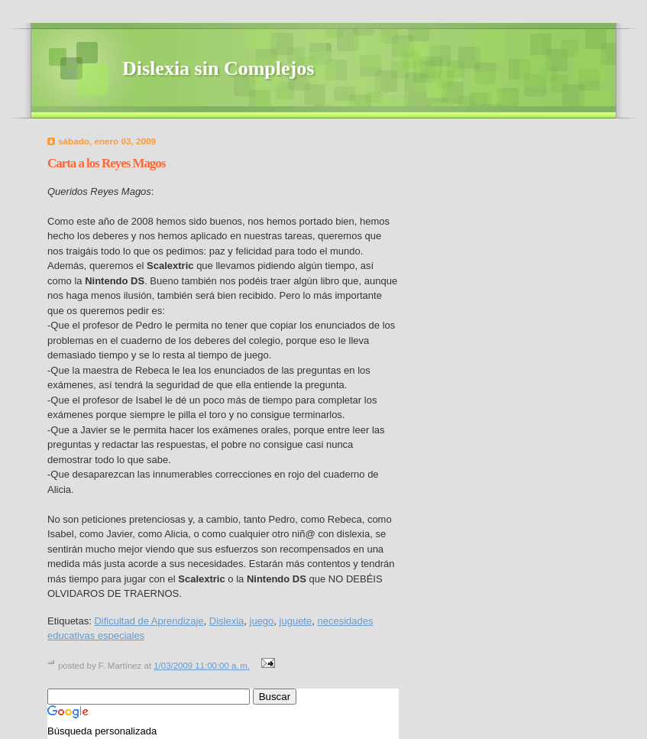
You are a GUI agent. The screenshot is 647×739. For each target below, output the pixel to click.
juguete (296, 621)
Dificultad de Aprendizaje (148, 621)
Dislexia (226, 621)
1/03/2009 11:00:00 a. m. (202, 665)
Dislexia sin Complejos (218, 68)
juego (262, 621)
